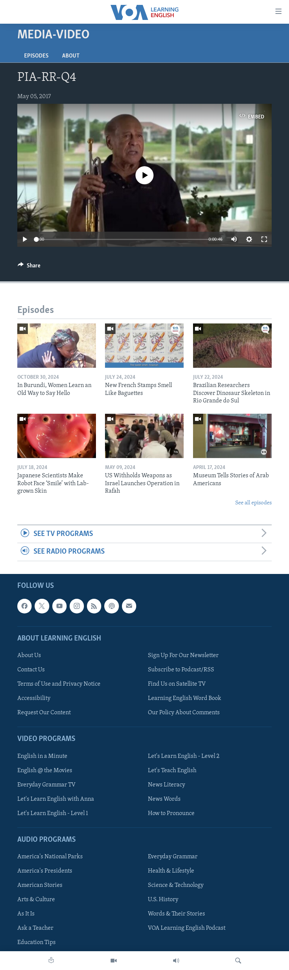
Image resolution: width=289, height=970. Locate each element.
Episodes (36, 56)
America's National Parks (50, 857)
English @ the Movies (44, 770)
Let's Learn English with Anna (55, 799)
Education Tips (36, 943)
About (70, 56)
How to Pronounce (171, 813)
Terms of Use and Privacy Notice (58, 684)
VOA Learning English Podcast (186, 928)
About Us (29, 656)
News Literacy (166, 785)
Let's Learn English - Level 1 (52, 813)
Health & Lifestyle (171, 871)
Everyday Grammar (173, 857)
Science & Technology (176, 885)
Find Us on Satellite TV (177, 684)
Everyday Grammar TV (46, 785)
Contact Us (31, 670)
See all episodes (253, 503)
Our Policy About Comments (184, 713)
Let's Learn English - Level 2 (183, 756)
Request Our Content (44, 713)
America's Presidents (44, 871)
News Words (164, 799)
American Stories (39, 885)
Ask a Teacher (35, 928)
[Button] (29, 267)
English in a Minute (42, 756)
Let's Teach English (172, 770)
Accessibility (33, 698)
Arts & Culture (36, 900)
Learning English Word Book (184, 698)
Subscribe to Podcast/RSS (181, 670)
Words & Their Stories (176, 914)
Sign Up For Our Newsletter (183, 656)
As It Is (26, 914)
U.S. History (163, 900)
